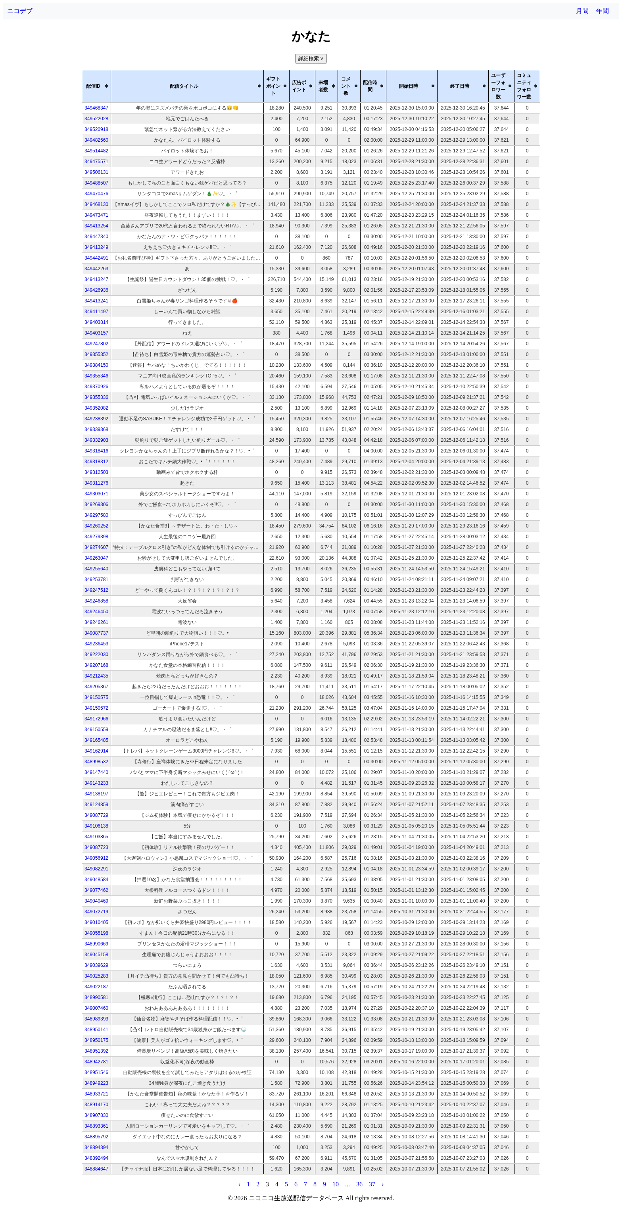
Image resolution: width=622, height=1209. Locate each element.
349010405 (96, 922)
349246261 (96, 622)
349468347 (96, 108)
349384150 (96, 365)
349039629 (96, 965)
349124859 (96, 804)
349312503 (96, 472)
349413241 (96, 301)
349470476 (96, 193)
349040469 (96, 901)
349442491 (96, 258)
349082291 (96, 869)
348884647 (96, 1169)
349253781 (96, 579)
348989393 (96, 1019)
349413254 (96, 226)
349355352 (96, 354)
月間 (582, 11)
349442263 (96, 268)
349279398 (96, 536)
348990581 (96, 997)
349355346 (96, 376)
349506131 (96, 172)
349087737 (96, 633)
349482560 (96, 140)
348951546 (96, 1072)
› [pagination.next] (383, 1184)
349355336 (96, 397)
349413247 (96, 279)
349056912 (96, 858)
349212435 (96, 676)
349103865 (96, 836)
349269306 (96, 504)
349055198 (96, 933)
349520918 (96, 129)
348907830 (96, 1115)
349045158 (96, 954)
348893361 (96, 1126)
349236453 (96, 644)
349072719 (96, 911)
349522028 (96, 118)
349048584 (96, 879)
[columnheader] (96, 86)
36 (359, 1184)
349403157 (96, 333)
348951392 (96, 1051)
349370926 (96, 386)
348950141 (96, 1029)
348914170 (96, 1104)
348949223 (96, 1083)
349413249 (96, 247)
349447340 (96, 236)
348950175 (96, 1040)
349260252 (96, 526)
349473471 (96, 215)
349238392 (96, 419)
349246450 (96, 611)
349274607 (96, 547)
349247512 (96, 590)
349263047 (96, 558)
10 (335, 1184)
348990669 (96, 944)
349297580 (96, 515)
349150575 (96, 697)
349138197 (96, 794)
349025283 (96, 976)
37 (372, 1184)
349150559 (96, 729)
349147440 (96, 772)
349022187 (96, 987)
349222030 (96, 654)
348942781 (96, 1062)
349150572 (96, 708)
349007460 (96, 1008)
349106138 (96, 826)
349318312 (96, 461)
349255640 (96, 569)
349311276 (96, 483)
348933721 (96, 1094)
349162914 (96, 751)
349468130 (96, 204)
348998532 (96, 761)
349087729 (96, 815)
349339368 (96, 429)
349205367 (96, 686)
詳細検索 (311, 59)
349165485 (96, 740)
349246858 (96, 601)
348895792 (96, 1137)
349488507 (96, 183)
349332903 (96, 440)
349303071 (96, 494)
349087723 (96, 847)
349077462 (96, 890)
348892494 (96, 1158)
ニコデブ (20, 11)
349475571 (96, 161)
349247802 (96, 344)
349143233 (96, 783)
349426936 (96, 290)
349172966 (96, 719)
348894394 (96, 1147)
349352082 (96, 408)
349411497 (96, 311)
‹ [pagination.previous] (239, 1184)
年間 (602, 11)
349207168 (96, 665)
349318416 (96, 451)
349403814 (96, 322)
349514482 (96, 151)
